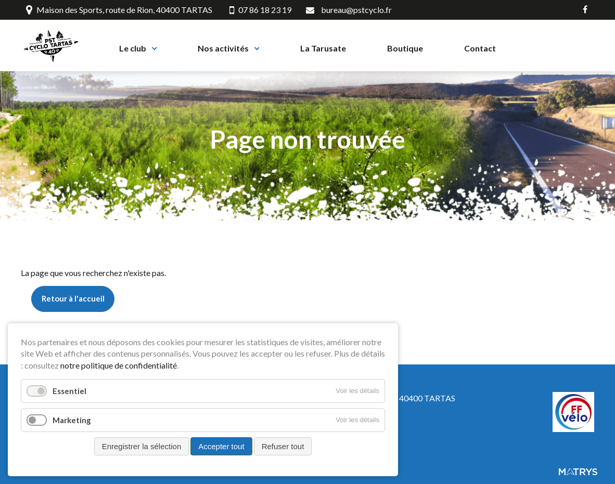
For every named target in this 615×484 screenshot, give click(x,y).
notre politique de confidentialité (118, 365)
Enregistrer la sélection (142, 446)
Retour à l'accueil (73, 304)
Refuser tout (283, 446)
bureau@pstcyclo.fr (356, 10)
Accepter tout (221, 446)
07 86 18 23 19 (260, 10)
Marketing (72, 420)
